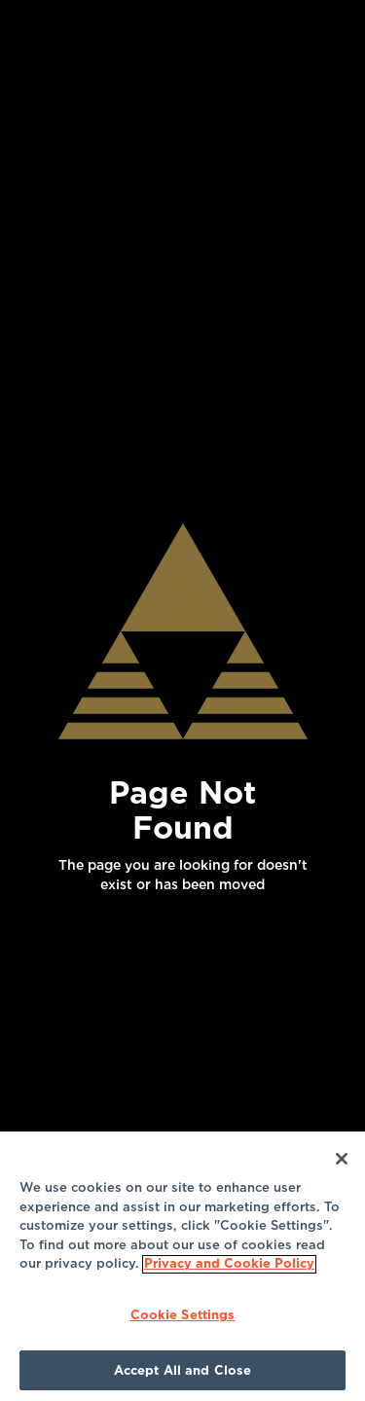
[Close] (341, 1161)
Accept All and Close (183, 1373)
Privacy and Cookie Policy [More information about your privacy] (229, 1266)
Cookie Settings (183, 1318)
